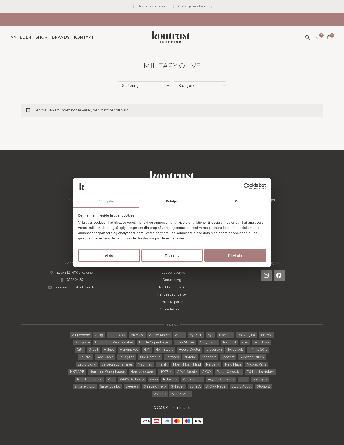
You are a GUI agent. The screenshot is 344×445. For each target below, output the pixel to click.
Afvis (109, 255)
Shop (41, 37)
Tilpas (172, 255)
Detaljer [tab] (172, 201)
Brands (61, 37)
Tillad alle (235, 255)
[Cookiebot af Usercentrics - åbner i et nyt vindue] (247, 186)
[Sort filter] (144, 85)
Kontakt (84, 37)
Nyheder (21, 37)
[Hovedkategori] (200, 85)
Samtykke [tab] (106, 201)
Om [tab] (237, 201)
